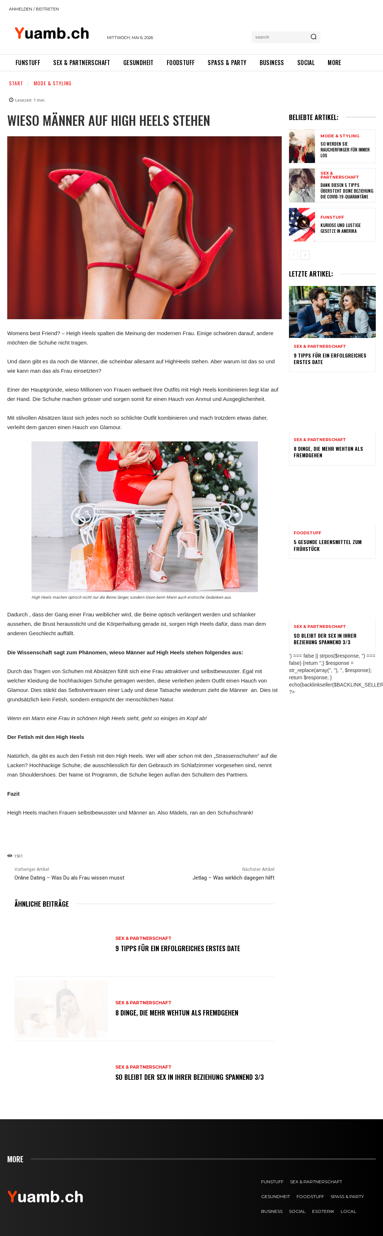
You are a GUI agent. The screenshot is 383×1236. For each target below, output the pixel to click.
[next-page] (305, 255)
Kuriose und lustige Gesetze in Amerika (340, 228)
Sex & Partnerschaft (143, 938)
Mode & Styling (53, 83)
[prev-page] (293, 255)
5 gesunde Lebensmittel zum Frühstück (328, 545)
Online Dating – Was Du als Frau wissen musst (69, 877)
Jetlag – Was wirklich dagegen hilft (233, 877)
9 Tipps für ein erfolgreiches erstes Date (177, 948)
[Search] (313, 37)
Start (16, 83)
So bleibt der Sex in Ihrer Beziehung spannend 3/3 (189, 1077)
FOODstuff (307, 533)
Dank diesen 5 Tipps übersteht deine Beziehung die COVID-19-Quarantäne (346, 190)
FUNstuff (332, 217)
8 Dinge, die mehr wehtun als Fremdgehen (176, 1012)
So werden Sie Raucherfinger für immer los (345, 149)
